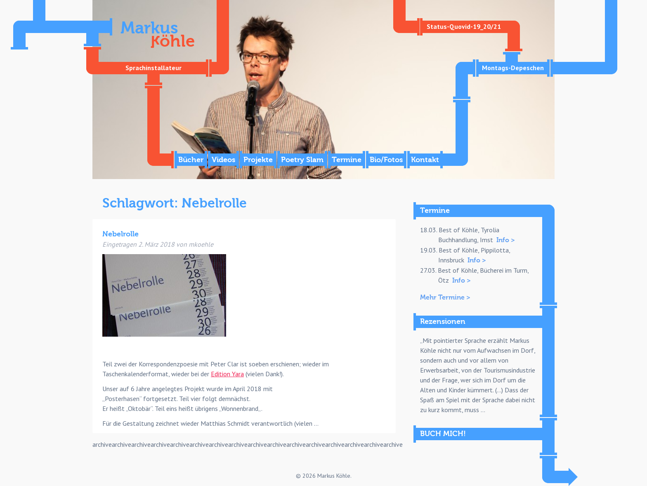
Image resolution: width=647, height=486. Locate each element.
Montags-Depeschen (513, 68)
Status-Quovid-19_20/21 (464, 26)
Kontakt (425, 160)
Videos (223, 160)
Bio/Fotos (386, 160)
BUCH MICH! (443, 433)
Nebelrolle (120, 234)
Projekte (258, 160)
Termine (346, 160)
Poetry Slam (302, 160)
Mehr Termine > (445, 297)
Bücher (190, 160)
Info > (505, 240)
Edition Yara (227, 374)
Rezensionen (442, 321)
